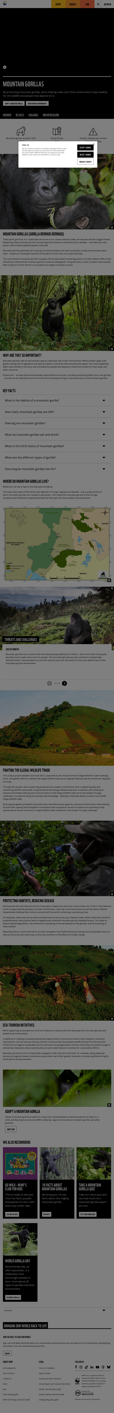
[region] (57, 154)
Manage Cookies (85, 161)
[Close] (94, 144)
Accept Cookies (85, 147)
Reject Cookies (85, 154)
